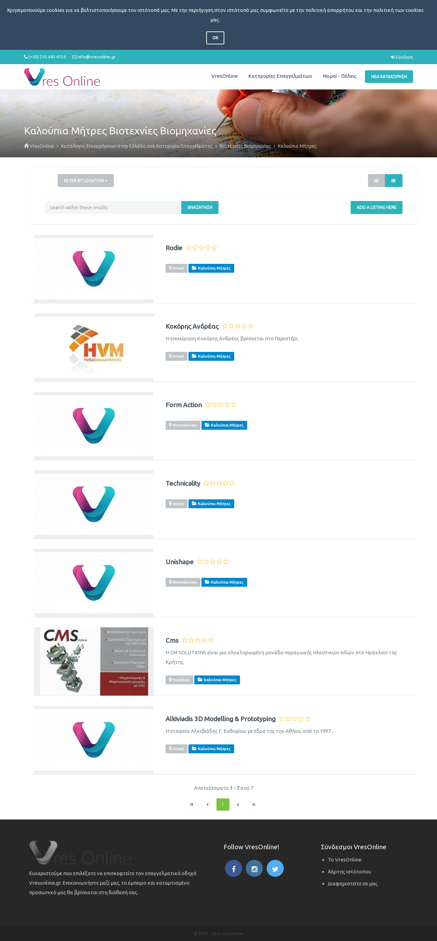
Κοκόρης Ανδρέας (192, 326)
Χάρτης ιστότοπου (349, 871)
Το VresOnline (345, 859)
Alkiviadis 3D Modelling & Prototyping (221, 719)
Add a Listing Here (376, 207)
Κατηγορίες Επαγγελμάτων (280, 76)
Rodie (174, 248)
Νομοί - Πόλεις (339, 76)
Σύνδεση (402, 57)
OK (215, 37)
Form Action (184, 405)
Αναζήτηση (199, 207)
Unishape (180, 562)
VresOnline (224, 76)
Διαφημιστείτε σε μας (353, 883)
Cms (172, 640)
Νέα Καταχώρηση (389, 76)
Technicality (183, 483)
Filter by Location (86, 181)
